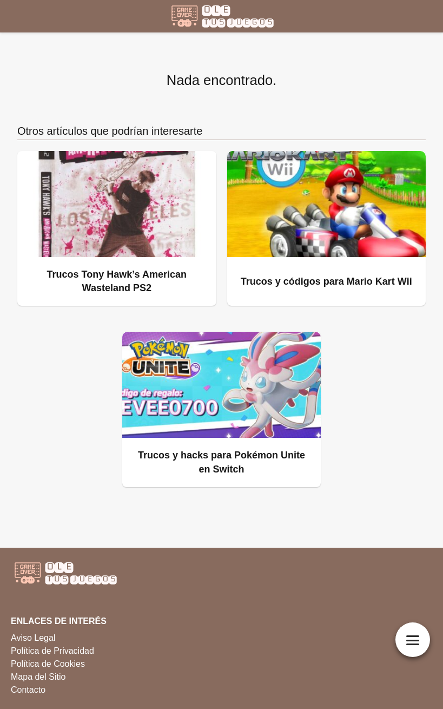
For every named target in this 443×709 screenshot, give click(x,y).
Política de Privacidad (52, 650)
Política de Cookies (48, 663)
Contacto (28, 689)
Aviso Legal (33, 637)
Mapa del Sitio (38, 676)
